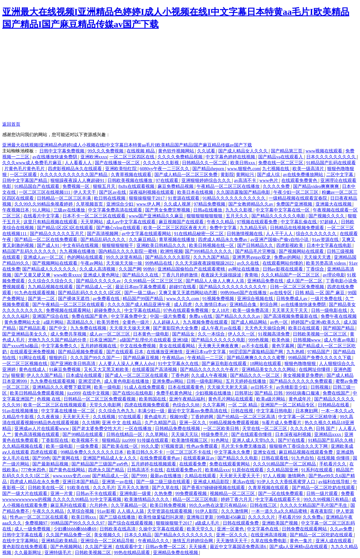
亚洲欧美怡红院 (121, 168)
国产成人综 (269, 174)
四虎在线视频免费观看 (147, 404)
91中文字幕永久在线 (179, 363)
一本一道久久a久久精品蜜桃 (279, 511)
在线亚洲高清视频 (269, 534)
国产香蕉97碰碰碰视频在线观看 (214, 487)
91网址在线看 (33, 357)
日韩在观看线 (275, 458)
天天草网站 (92, 221)
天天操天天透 (318, 257)
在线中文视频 (96, 393)
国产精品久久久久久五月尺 (57, 233)
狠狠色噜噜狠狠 (300, 363)
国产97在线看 (292, 440)
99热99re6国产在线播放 (243, 292)
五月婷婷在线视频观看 (154, 464)
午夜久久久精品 (48, 511)
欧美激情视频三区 (190, 440)
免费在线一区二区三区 (281, 162)
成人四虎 (183, 304)
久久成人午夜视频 (209, 375)
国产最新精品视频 (50, 464)
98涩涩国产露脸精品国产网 (256, 351)
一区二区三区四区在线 (132, 156)
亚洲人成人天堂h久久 (254, 440)
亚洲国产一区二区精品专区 (288, 404)
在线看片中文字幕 (41, 215)
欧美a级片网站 (271, 399)
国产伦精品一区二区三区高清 (246, 416)
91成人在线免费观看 (145, 387)
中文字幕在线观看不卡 (278, 499)
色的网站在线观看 (85, 257)
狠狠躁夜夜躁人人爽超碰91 (77, 180)
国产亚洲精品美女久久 (25, 334)
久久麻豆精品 (143, 239)
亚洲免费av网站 (168, 381)
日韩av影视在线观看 (283, 269)
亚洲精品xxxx (328, 434)
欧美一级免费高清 (251, 310)
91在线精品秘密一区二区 (199, 233)
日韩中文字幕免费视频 (62, 150)
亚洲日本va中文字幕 (206, 351)
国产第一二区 (42, 298)
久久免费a (313, 517)
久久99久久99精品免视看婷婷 (44, 204)
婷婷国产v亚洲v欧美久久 (316, 322)
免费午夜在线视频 (339, 316)
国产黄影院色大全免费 (176, 328)
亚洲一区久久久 (232, 534)
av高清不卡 (245, 180)
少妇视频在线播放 (213, 393)
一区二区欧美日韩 (221, 428)
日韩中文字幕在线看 (23, 534)
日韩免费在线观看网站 (305, 528)
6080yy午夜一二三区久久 (165, 168)
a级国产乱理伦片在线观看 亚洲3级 (154, 340)
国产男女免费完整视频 (168, 210)
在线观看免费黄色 (299, 180)
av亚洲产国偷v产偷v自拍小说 (280, 239)
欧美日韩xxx (243, 162)
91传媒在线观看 (153, 440)
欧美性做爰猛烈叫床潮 (161, 517)
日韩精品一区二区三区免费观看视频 (100, 399)
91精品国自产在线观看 (37, 186)
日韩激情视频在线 (245, 233)
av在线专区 (281, 292)
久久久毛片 (104, 487)
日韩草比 (244, 393)
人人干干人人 (280, 233)
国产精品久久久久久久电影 (279, 215)
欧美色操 (281, 340)
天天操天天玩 (185, 434)
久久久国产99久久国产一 (95, 357)
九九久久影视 (239, 210)
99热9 (149, 269)
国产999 (139, 475)
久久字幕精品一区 (129, 505)
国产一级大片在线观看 (25, 493)
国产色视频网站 (66, 546)
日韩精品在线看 (334, 404)
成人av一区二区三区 (110, 334)
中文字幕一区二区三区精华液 (308, 416)
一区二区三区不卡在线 (189, 452)
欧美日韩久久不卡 (145, 452)
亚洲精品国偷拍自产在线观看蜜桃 (192, 269)
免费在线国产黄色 (90, 316)
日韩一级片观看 (322, 493)
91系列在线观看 (317, 469)
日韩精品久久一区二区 (205, 162)
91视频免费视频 (218, 298)
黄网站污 (245, 174)
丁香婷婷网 (202, 416)
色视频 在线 (49, 399)
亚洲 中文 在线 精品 (122, 422)
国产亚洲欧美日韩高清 (73, 363)
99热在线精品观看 (132, 552)
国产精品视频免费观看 (81, 351)
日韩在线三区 (264, 505)
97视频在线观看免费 (257, 221)
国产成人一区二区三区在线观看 (137, 375)
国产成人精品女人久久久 (243, 150)
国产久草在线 (166, 487)
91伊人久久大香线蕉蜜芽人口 (286, 481)
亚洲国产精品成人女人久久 (110, 458)
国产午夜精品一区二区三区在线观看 (68, 304)
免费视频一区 (76, 186)
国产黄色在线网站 (67, 469)
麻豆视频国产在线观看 (182, 221)
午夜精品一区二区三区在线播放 (229, 186)
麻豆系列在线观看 (68, 505)
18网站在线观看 (266, 363)
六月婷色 (99, 505)
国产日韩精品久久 (255, 245)
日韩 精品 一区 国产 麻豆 (320, 292)
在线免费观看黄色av (160, 458)
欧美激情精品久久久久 (147, 499)
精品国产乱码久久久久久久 (29, 251)
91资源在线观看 (184, 198)
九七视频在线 (276, 168)
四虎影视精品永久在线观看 (75, 168)
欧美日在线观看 (304, 328)
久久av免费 (341, 528)
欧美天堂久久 (201, 528)
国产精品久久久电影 (238, 458)
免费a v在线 (201, 316)
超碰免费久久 (108, 310)
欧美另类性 (108, 322)
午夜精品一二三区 (205, 357)
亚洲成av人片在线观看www (42, 428)
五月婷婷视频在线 (99, 345)
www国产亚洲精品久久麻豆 (157, 215)
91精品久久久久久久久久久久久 (234, 198)
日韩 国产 (326, 428)
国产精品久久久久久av (99, 280)
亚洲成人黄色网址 (101, 275)
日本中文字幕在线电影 (330, 245)
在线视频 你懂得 (334, 458)
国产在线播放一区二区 (118, 162)
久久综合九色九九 (117, 410)
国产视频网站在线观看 (302, 251)
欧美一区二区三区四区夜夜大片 (175, 227)
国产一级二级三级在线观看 (163, 481)
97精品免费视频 (210, 204)
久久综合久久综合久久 (51, 280)
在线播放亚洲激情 (165, 351)
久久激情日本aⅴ (211, 304)
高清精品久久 (81, 322)
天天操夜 (198, 546)
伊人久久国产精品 (45, 375)
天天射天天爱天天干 (240, 475)
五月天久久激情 (133, 487)
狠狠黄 (17, 375)
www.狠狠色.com (243, 168)
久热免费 (163, 493)
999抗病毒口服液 (303, 393)
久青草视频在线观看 (131, 174)
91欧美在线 (79, 487)
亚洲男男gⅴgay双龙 (252, 257)
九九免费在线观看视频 (53, 381)
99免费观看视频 (191, 493)
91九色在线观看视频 (35, 292)
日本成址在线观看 (84, 375)
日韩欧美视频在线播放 (130, 180)
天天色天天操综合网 (265, 328)
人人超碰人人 (166, 322)
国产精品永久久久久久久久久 (184, 534)
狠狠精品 (111, 440)
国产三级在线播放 (117, 517)
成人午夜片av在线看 (221, 328)
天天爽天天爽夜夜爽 (219, 345)
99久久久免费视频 (106, 150)
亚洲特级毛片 (58, 552)
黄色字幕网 (283, 345)
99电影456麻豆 (231, 517)
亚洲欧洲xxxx (93, 156)
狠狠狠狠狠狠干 (118, 245)
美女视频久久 (108, 534)
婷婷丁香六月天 (237, 499)
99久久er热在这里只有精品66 (218, 505)
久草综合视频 (81, 511)
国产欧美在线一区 (120, 446)
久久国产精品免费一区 (69, 534)
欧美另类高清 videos (326, 263)
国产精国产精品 (339, 328)
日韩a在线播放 (208, 210)
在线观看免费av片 (184, 469)
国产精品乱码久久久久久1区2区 (90, 292)
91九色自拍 (303, 458)
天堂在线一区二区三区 (265, 428)
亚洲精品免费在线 (265, 280)
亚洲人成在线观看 (334, 540)
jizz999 (73, 393)
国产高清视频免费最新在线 (291, 316)
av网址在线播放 (244, 269)
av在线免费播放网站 (303, 174)
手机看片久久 (333, 464)
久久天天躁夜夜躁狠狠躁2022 (205, 263)
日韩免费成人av (292, 298)
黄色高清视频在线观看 (37, 434)
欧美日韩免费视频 (168, 505)
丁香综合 (315, 269)
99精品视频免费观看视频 (234, 422)
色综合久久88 (186, 404)
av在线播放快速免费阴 (55, 156)
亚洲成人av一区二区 (44, 257)
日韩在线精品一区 (124, 434)
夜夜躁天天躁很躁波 (221, 275)
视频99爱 (179, 416)
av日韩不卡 (262, 387)
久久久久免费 (277, 186)
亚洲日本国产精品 (81, 481)
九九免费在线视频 (88, 328)
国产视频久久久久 (327, 215)
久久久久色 (302, 428)
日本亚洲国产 (103, 340)
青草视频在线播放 (177, 239)
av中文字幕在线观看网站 (147, 233)
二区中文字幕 (340, 174)
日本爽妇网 (307, 410)
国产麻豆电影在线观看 (225, 363)
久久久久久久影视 (161, 162)
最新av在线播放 (166, 475)
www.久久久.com (183, 298)
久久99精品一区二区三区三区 (154, 280)
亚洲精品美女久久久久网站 (269, 369)
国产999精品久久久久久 (209, 251)
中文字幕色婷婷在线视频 (231, 156)
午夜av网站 (92, 263)
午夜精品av (173, 357)
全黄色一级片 (136, 322)
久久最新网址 (28, 552)
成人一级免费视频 (32, 528)
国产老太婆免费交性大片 (97, 428)
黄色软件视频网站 (176, 150)
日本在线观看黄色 (186, 387)
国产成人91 (48, 245)
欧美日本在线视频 (195, 192)
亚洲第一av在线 (118, 481)
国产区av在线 (113, 192)
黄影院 (227, 174)
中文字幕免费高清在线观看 (115, 210)
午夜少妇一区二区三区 (296, 192)
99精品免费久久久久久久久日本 (92, 452)
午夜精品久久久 (154, 540)
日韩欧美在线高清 (118, 528)
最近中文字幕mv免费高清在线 (198, 410)
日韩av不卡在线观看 (96, 493)
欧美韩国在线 (153, 399)
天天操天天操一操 (124, 263)
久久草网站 (157, 434)
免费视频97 (37, 523)
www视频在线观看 (324, 150)
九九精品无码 (254, 227)
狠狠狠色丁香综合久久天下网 (299, 446)
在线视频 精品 (141, 150)
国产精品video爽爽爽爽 (316, 186)
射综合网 (269, 304)
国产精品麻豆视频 (141, 357)
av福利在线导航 (334, 481)
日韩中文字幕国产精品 (25, 180)
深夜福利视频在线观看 (152, 192)
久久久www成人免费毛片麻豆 (32, 162)
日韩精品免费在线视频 (178, 428)
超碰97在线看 (183, 286)
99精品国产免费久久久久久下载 (320, 357)
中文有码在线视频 (81, 245)
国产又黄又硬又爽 (32, 275)
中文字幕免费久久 (59, 345)
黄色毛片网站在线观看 (231, 399)
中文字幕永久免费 (232, 452)
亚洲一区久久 (193, 422)
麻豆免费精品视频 (176, 186)
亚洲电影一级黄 (136, 493)
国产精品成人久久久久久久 (49, 269)
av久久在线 (248, 263)
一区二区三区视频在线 (25, 363)
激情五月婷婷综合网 (193, 540)
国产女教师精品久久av (251, 204)
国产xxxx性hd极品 (20, 345)
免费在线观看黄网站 (230, 464)
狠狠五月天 (104, 186)
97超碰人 (329, 221)
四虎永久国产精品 (106, 469)
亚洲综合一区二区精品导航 (108, 540)
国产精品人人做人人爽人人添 (215, 280)
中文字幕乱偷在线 (299, 221)
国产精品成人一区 (94, 286)
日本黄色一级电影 (151, 334)
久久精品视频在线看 (23, 446)
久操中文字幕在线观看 (162, 528)
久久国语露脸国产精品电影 (243, 192)
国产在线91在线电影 (133, 393)
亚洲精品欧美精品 (59, 540)
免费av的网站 (288, 257)
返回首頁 (11, 124)
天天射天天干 (76, 416)
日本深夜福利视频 (293, 434)
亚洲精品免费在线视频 (176, 552)
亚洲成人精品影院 (211, 481)
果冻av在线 (243, 481)
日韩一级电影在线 (329, 310)
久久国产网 (130, 269)
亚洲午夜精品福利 (187, 399)
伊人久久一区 (242, 334)
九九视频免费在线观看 (206, 322)
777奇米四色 (34, 469)
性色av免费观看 (202, 446)
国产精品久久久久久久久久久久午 (233, 286)
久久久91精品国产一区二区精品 (285, 464)
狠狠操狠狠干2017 (147, 198)
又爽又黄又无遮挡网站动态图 (188, 292)
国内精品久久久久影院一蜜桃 (128, 251)
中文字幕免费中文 (129, 316)
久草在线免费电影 (269, 540)
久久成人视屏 (178, 204)
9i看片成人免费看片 (282, 422)
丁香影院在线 (55, 440)
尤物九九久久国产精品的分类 (57, 340)
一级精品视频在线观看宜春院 (298, 198)
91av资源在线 (326, 239)
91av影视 (106, 511)
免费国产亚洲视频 (294, 204)
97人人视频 (274, 475)
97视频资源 (172, 446)
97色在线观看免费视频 (186, 310)
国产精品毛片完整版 (256, 251)
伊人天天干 (85, 192)
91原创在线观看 (248, 469)
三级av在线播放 (69, 210)
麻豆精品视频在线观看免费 (306, 452)
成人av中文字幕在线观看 (131, 221)
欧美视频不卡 (85, 440)
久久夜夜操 (48, 416)
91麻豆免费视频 (65, 369)
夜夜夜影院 (322, 511)
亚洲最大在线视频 (334, 204)
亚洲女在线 (265, 452)
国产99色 (41, 458)
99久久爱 (150, 446)
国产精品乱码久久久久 (103, 239)
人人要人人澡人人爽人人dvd (127, 363)
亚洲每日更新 (200, 517)
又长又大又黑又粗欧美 (107, 369)
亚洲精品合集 (244, 304)
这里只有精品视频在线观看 (50, 221)
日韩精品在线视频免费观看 (297, 227)
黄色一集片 (301, 540)
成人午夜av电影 (340, 340)
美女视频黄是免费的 (304, 375)
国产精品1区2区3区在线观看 (65, 227)
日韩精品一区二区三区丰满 (64, 198)
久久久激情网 (235, 511)
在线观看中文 (129, 546)
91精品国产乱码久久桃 (331, 440)
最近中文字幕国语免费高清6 (238, 546)
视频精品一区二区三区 (233, 493)
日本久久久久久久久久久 (331, 156)
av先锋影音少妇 (292, 387)
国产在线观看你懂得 (252, 434)
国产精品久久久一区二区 (255, 375)
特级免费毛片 (215, 434)
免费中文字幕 (224, 227)
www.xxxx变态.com (71, 475)
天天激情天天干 (232, 540)
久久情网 (91, 422)
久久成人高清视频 (97, 269)
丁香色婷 (180, 375)
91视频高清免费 (274, 334)
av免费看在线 (107, 298)
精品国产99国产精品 (143, 298)
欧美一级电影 (108, 387)
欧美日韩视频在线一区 (212, 245)
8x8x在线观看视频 (137, 186)
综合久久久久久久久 (317, 233)
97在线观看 (167, 180)
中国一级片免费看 (168, 316)
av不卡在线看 (255, 345)
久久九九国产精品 (211, 257)
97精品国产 (319, 351)
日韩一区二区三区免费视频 (297, 286)
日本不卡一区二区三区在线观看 (94, 215)
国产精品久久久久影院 (168, 257)
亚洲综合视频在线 (255, 298)
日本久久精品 (138, 534)
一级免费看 (88, 446)
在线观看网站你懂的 (283, 263)
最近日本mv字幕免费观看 (141, 286)
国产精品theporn (208, 168)
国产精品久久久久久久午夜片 (210, 369)
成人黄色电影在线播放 (127, 381)
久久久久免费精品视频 (181, 156)
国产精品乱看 (33, 328)
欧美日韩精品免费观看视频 (37, 393)
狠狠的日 (58, 357)
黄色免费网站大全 (22, 322)
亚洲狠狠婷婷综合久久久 (206, 180)
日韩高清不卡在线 (145, 469)
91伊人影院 (207, 511)
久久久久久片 (262, 517)
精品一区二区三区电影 (196, 499)
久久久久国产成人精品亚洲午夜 (139, 304)
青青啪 (251, 275)
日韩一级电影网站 (205, 381)
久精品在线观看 (200, 475)
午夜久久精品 (221, 221)
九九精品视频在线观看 (51, 286)
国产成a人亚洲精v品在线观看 (299, 546)
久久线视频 (104, 416)
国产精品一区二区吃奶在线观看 (324, 487)
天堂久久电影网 (105, 404)
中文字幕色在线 (263, 528)
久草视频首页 (90, 204)
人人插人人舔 (131, 511)
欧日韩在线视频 (110, 198)
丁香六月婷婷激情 (180, 275)
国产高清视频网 (103, 233)
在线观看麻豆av (199, 458)
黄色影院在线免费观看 (25, 546)
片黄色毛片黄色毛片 (25, 168)
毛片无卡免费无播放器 (244, 446)
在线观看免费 (193, 464)
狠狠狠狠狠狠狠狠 (205, 215)
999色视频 (259, 340)
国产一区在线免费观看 (281, 493)
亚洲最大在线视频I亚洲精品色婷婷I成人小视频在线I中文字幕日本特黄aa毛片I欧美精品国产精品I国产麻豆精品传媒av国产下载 (127, 145)
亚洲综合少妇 (120, 204)
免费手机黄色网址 (174, 393)
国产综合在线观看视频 (131, 523)
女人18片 (221, 310)
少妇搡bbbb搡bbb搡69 (75, 528)
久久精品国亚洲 (283, 469)
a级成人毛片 (207, 523)
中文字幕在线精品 (142, 310)
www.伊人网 (149, 204)
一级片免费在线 (326, 298)
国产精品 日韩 (269, 393)
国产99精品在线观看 (83, 434)
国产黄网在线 (66, 458)
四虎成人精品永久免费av (223, 239)
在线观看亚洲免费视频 (33, 351)
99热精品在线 (159, 263)
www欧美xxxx (67, 275)
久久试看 (206, 150)
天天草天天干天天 (290, 310)
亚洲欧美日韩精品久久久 (161, 245)
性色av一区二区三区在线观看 (39, 517)
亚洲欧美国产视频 (280, 523)
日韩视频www (307, 340)
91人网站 (41, 210)
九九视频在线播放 (77, 251)
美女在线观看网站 (177, 345)
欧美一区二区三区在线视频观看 (55, 404)
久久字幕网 (214, 404)
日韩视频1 (320, 387)
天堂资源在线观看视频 (170, 511)
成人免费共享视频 (68, 334)
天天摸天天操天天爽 (130, 328)
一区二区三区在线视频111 (45, 192)
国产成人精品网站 (249, 322)
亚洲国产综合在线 (50, 316)
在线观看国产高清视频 (155, 369)
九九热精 (295, 351)
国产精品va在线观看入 (281, 156)
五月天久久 (237, 215)
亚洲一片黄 (62, 493)
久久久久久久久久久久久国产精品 (74, 174)
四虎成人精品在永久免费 (35, 481)
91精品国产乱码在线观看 (331, 162)
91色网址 (220, 440)
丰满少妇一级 (152, 410)
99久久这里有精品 (124, 257)
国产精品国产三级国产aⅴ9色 (100, 464)
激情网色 (297, 475)
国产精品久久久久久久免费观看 (301, 381)
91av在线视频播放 (20, 410)
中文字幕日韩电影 (274, 410)
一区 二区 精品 (243, 404)
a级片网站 (53, 322)
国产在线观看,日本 (125, 351)
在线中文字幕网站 (20, 540)
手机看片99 (289, 517)
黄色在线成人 (33, 369)
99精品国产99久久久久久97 (78, 523)
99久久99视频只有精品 (326, 499)
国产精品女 (184, 334)
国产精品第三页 (287, 150)
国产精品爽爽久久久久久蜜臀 (256, 357)
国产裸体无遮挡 (74, 298)
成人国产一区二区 (304, 280)
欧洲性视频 (171, 251)
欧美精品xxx (217, 469)
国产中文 (58, 328)
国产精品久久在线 (140, 275)
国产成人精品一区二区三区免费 (186, 174)
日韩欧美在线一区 (46, 487)
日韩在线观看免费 (241, 523)
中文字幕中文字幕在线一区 (283, 210)
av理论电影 (334, 275)
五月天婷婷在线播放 (246, 381)
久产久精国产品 (161, 422)
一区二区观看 (24, 174)
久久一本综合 (212, 334)
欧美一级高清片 (308, 168)
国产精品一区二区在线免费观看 (46, 239)
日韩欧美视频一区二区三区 (320, 334)
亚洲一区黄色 (231, 528)
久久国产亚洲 (99, 546)
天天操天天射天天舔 (228, 387)
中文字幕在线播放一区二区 (68, 410)
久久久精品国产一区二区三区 (291, 275)
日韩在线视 (242, 410)
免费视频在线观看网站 (69, 310)
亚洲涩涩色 (90, 381)
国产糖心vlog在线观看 (118, 227)
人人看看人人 (79, 162)
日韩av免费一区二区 (166, 546)
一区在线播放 (139, 428)
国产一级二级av (140, 292)
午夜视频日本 (16, 210)
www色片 (269, 180)
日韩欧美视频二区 (93, 552)
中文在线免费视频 (138, 345)
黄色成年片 (300, 399)
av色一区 (279, 322)
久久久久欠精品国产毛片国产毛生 (314, 505)
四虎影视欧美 (290, 245)
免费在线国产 (337, 393)
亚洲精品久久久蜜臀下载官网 (62, 387)
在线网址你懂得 (315, 369)
